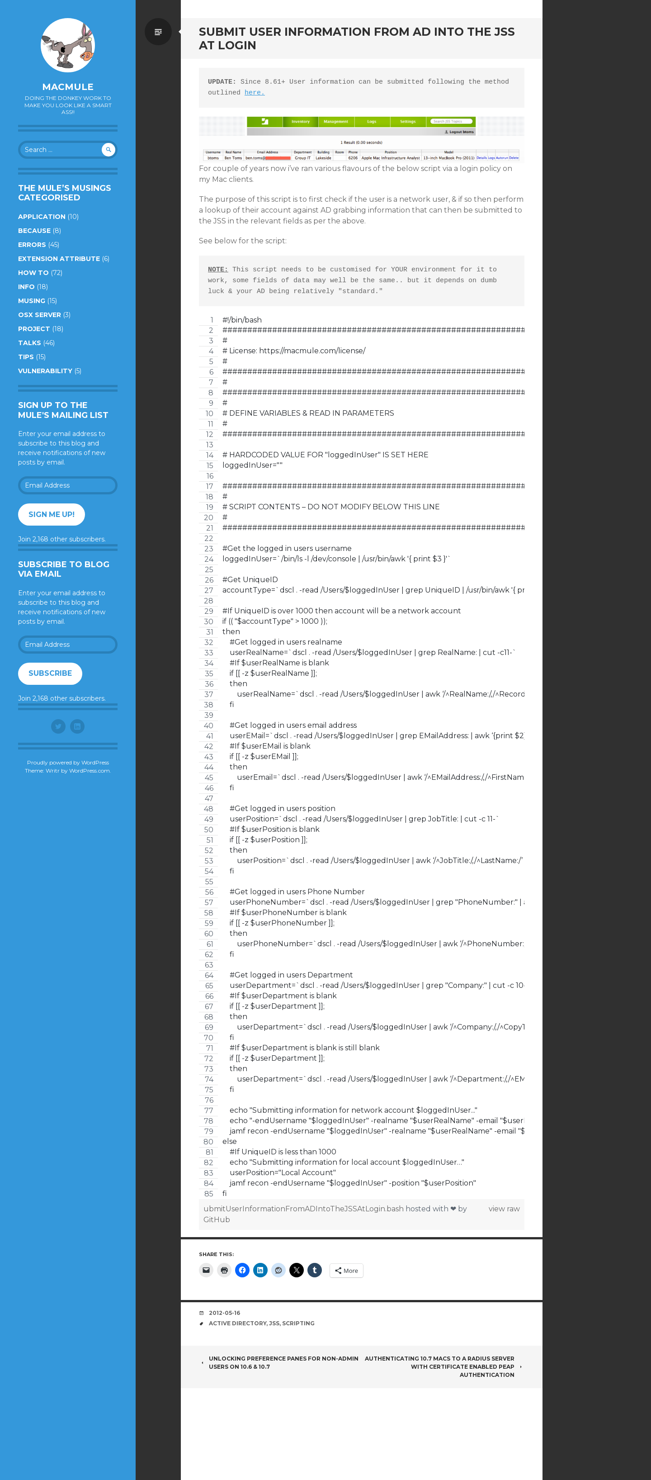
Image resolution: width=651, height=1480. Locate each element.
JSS (274, 1323)
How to (33, 273)
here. (255, 93)
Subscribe (50, 673)
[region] (361, 757)
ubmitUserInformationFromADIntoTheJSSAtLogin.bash (304, 1209)
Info (26, 287)
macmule (68, 86)
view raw (504, 1209)
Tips (26, 357)
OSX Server (39, 315)
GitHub (216, 1219)
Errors (32, 245)
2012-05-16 (224, 1312)
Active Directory (237, 1323)
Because (34, 231)
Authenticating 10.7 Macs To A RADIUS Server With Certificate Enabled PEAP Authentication (444, 1366)
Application (42, 217)
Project (34, 329)
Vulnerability (45, 371)
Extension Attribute (59, 259)
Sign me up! (51, 514)
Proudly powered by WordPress (68, 762)
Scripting (298, 1323)
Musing (31, 301)
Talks (29, 343)
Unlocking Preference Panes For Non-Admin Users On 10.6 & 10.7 (279, 1362)
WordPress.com (89, 770)
